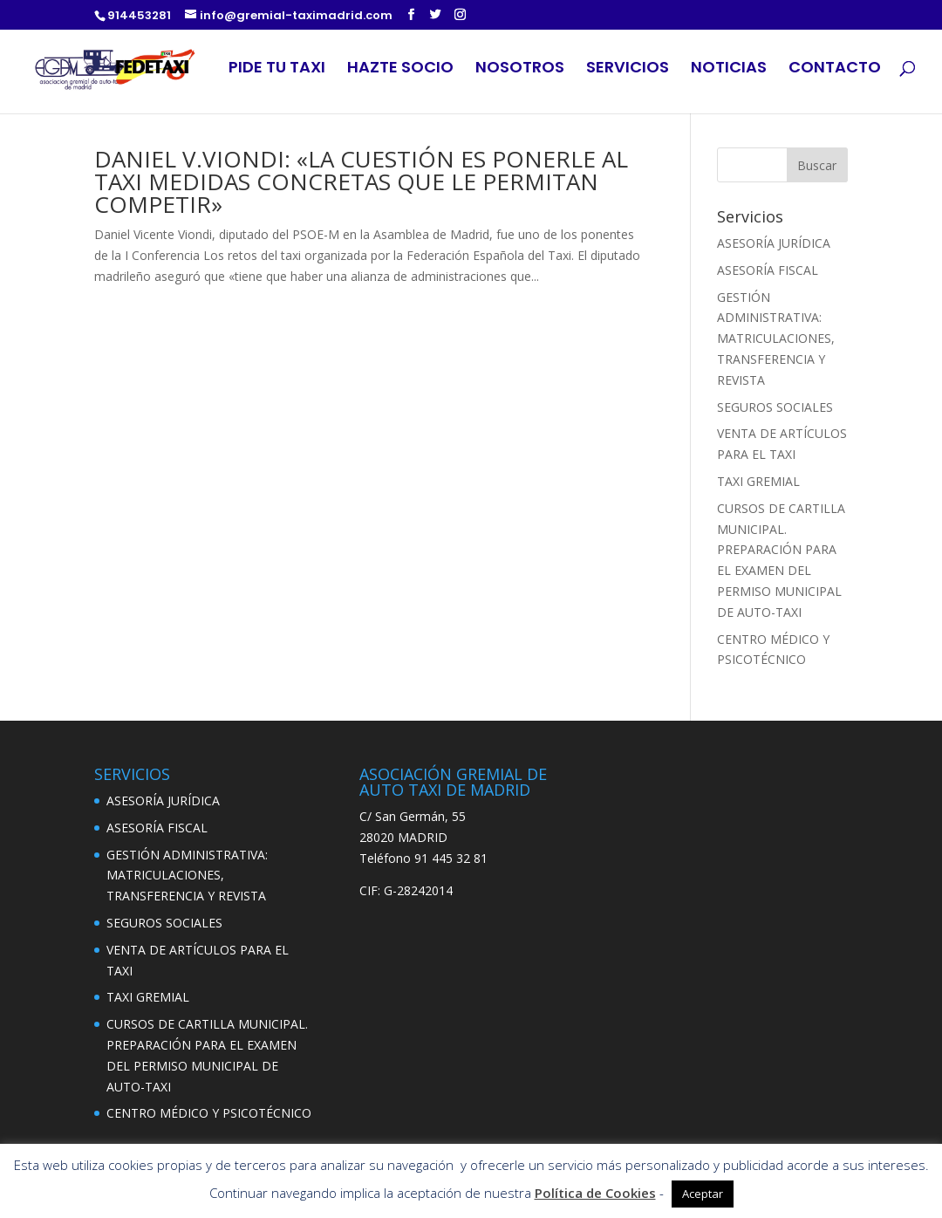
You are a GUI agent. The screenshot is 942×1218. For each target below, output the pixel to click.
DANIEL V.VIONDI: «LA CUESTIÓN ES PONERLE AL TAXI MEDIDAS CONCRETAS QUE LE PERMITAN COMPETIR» (361, 181)
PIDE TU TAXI (277, 69)
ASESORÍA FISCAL (767, 270)
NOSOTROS (519, 69)
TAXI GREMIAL (758, 481)
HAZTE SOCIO (400, 69)
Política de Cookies (595, 1192)
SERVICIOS (627, 69)
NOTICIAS (729, 69)
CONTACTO (834, 69)
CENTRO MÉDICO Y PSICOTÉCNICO (208, 1113)
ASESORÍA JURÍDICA (773, 243)
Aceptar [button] (702, 1193)
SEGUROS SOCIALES (775, 407)
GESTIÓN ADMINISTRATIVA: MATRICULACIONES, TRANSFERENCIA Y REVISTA (776, 338)
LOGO (159, 70)
